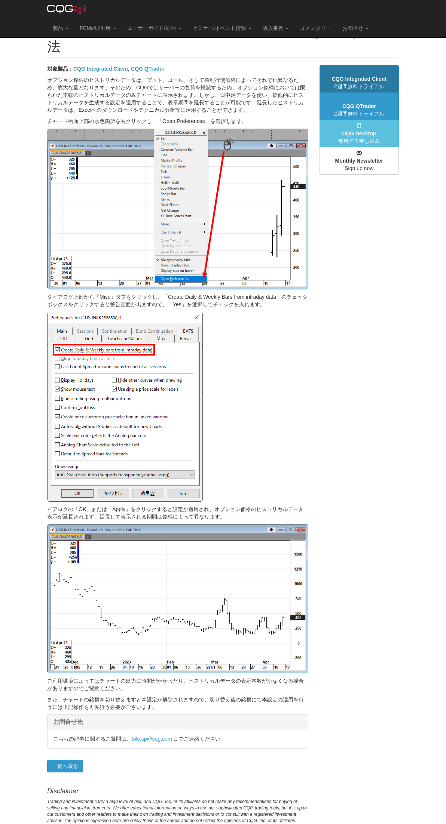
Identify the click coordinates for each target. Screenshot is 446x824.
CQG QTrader (147, 69)
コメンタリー (315, 28)
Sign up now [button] (359, 160)
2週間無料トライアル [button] (359, 82)
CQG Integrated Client (100, 69)
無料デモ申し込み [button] (359, 133)
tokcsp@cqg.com (152, 739)
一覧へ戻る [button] (65, 766)
